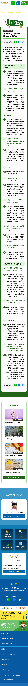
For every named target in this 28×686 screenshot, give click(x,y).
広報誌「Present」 (6, 649)
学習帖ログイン (25, 3)
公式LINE (13, 3)
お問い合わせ (5, 670)
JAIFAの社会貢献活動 (7, 638)
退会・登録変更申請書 (8, 679)
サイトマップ (6, 675)
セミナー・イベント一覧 (8, 654)
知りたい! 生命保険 (6, 643)
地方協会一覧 (5, 659)
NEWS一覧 (4, 664)
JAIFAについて (5, 633)
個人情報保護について (18, 675)
